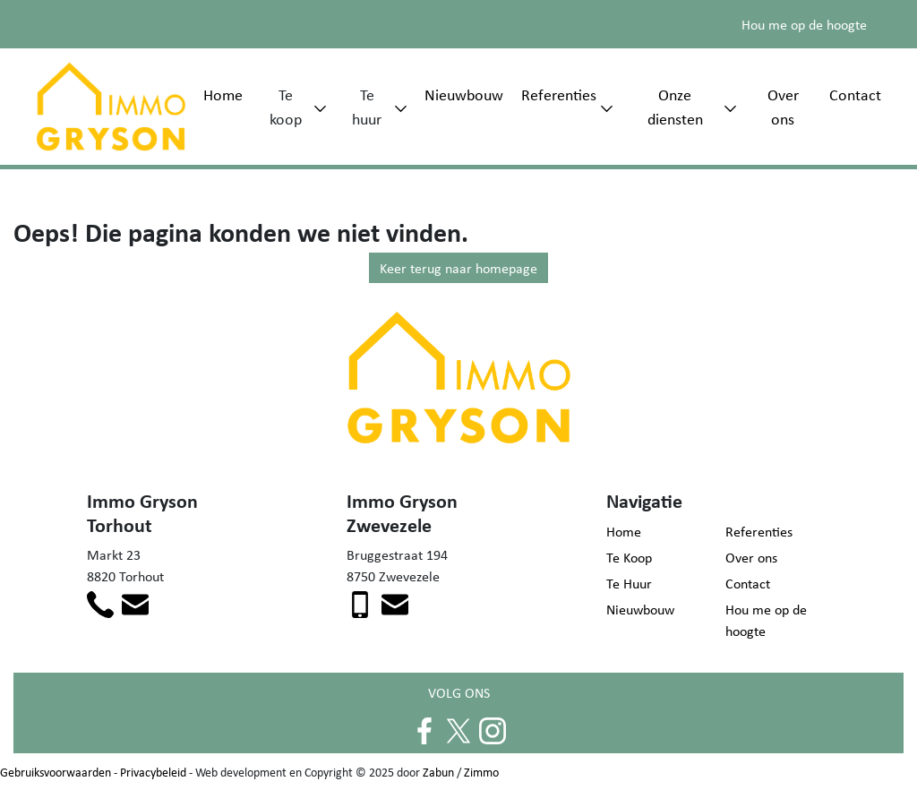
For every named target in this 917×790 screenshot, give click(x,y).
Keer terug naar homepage (458, 268)
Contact (855, 94)
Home (223, 94)
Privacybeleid (153, 771)
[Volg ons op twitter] (458, 729)
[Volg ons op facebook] (424, 729)
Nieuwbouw (463, 94)
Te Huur (629, 583)
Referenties (558, 94)
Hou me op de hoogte (804, 24)
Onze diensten (675, 106)
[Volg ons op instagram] (492, 729)
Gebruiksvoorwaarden (55, 771)
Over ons (783, 106)
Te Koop (629, 557)
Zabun (438, 771)
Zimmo (481, 771)
